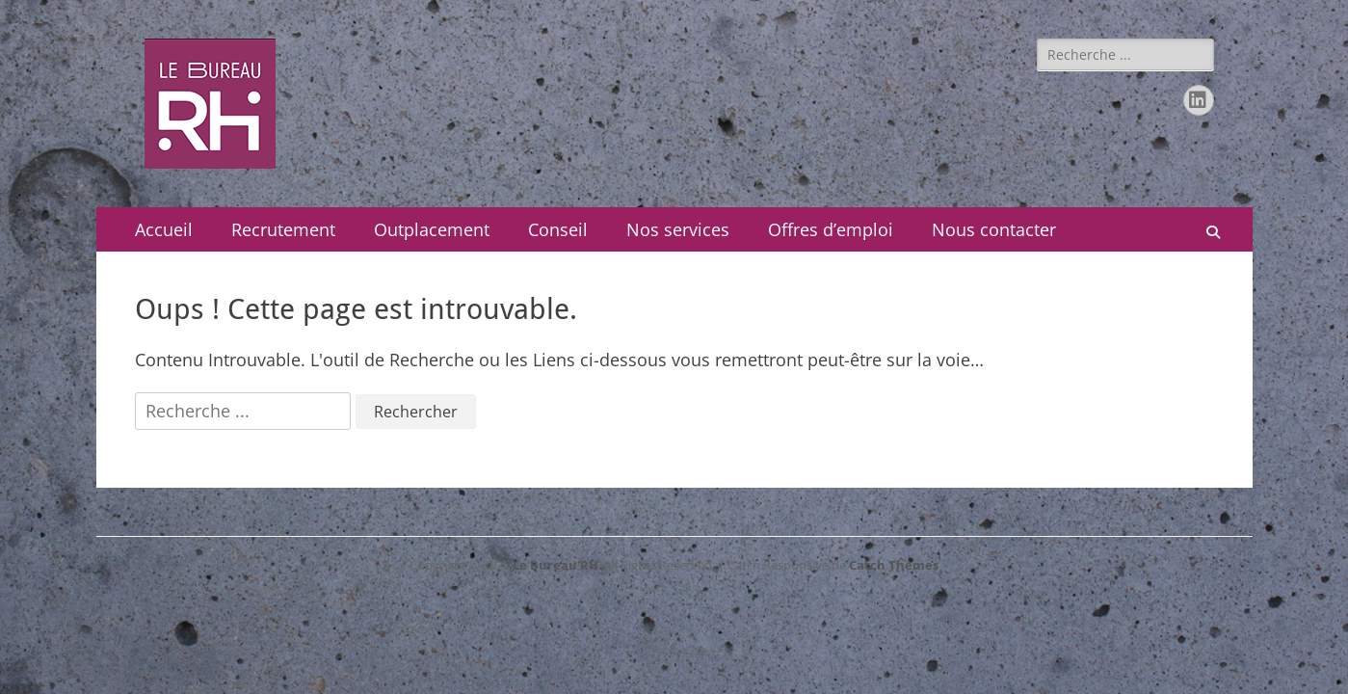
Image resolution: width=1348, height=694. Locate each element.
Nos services (677, 229)
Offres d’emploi (830, 229)
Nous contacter (994, 229)
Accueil (164, 229)
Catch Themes (893, 565)
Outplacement (431, 229)
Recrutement (283, 229)
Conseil (558, 229)
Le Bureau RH (555, 565)
